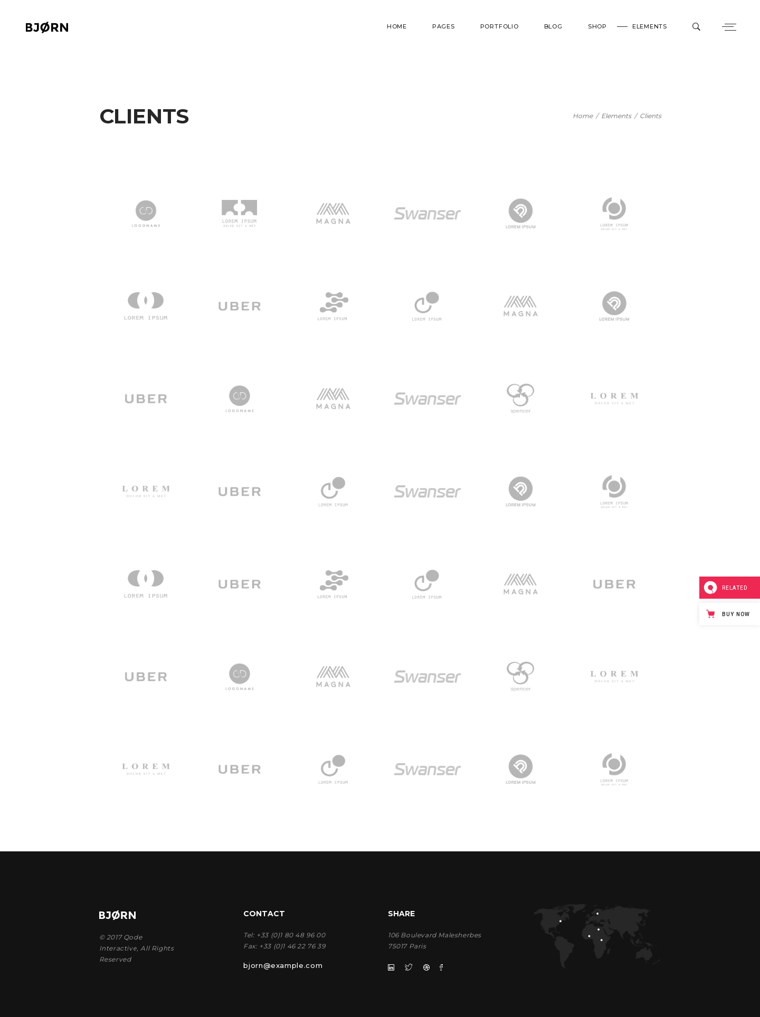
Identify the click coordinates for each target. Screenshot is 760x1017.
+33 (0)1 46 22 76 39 (292, 946)
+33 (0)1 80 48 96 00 (290, 935)
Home (583, 116)
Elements (616, 116)
